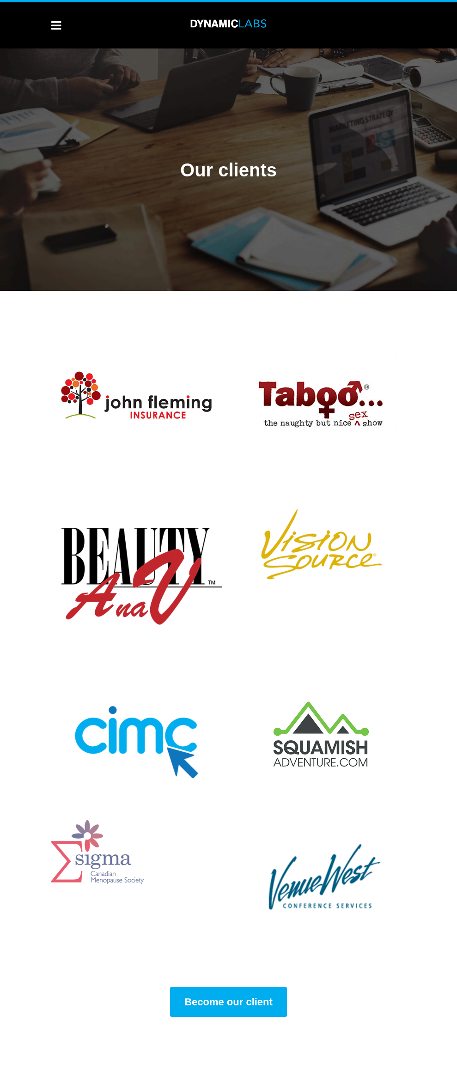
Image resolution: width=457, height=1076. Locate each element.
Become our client (228, 1002)
